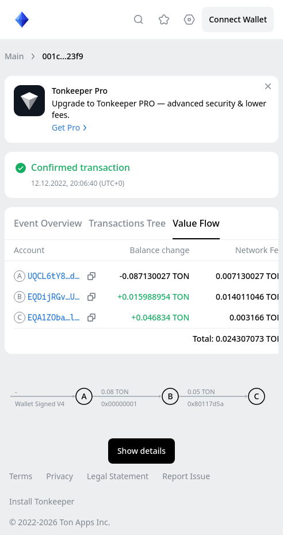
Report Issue (186, 476)
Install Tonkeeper (41, 501)
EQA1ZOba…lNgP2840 (55, 317)
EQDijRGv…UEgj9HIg (55, 296)
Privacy (59, 476)
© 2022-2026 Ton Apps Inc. (59, 522)
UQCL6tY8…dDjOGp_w (55, 276)
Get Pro (70, 127)
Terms (20, 476)
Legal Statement (117, 476)
